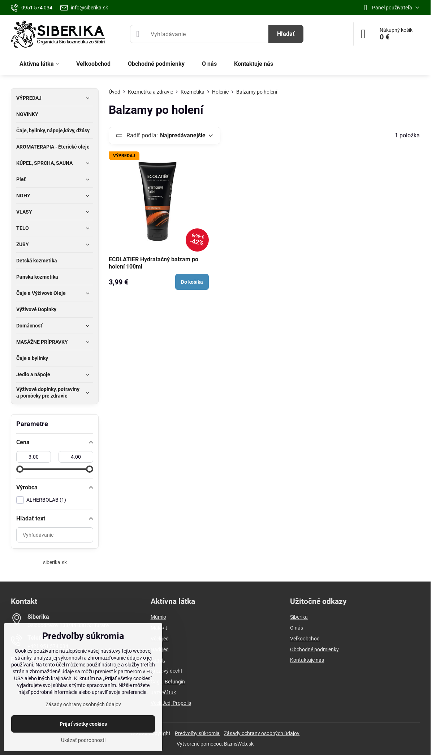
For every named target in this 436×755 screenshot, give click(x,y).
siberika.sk (55, 562)
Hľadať (286, 33)
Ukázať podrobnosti (83, 740)
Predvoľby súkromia (197, 733)
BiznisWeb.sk (239, 744)
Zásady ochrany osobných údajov (261, 733)
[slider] (19, 469)
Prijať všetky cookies (83, 724)
